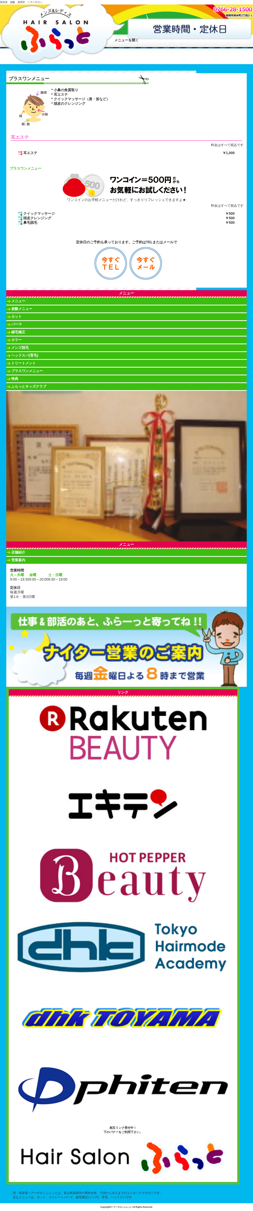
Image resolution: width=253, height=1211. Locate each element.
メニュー (18, 301)
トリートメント (23, 363)
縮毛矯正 (18, 332)
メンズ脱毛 (20, 348)
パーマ (16, 324)
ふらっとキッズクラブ (28, 386)
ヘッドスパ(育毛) (24, 355)
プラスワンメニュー (27, 371)
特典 (14, 379)
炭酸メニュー (21, 309)
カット (16, 316)
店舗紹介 (18, 552)
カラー (16, 340)
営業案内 (18, 560)
